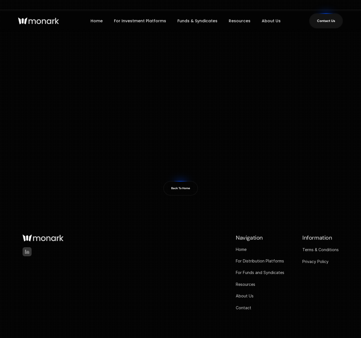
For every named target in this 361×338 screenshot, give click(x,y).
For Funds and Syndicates (260, 272)
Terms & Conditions (320, 249)
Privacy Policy (315, 261)
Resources (239, 21)
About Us (271, 21)
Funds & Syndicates (197, 21)
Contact (243, 307)
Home (97, 21)
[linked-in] (27, 251)
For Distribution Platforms (260, 261)
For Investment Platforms (140, 21)
